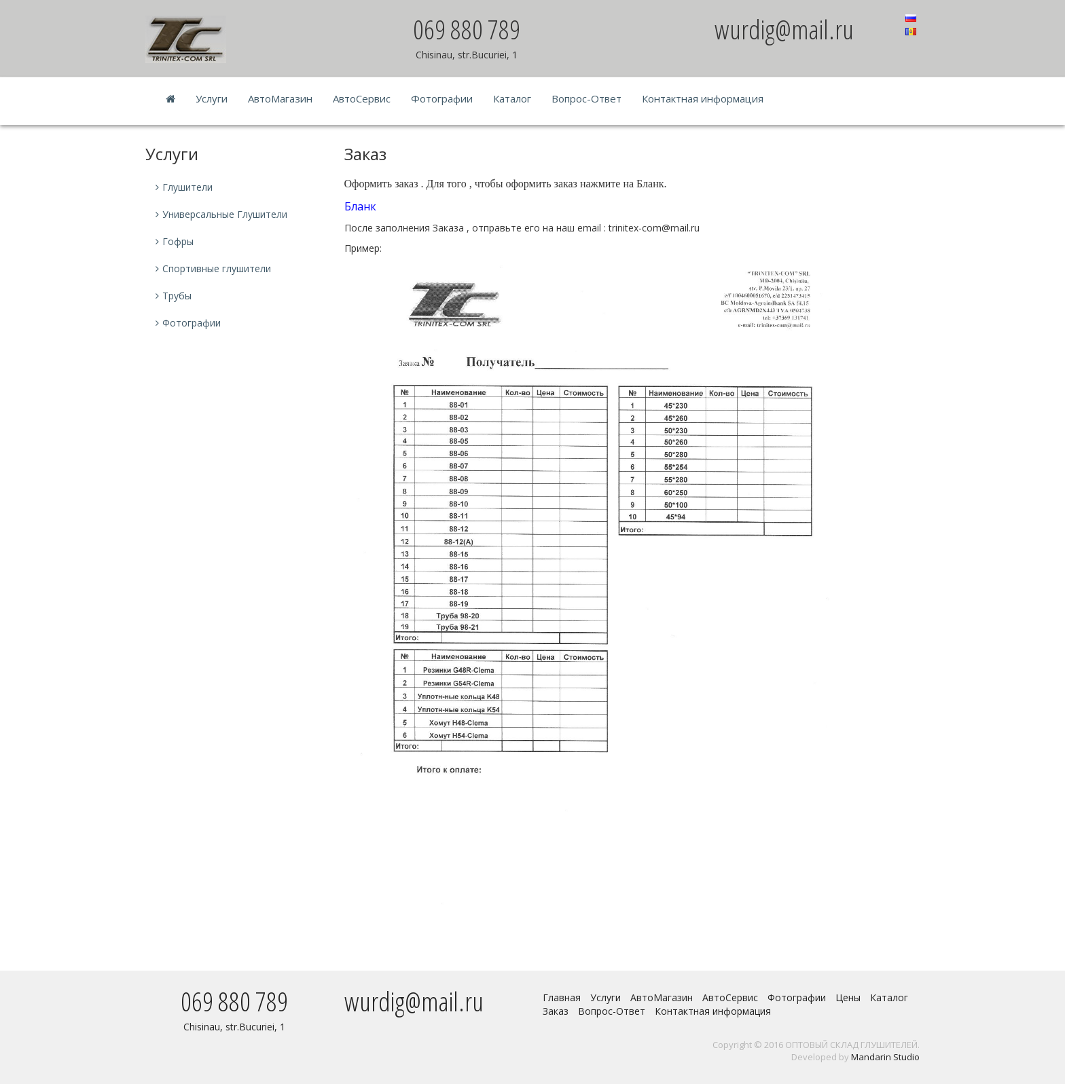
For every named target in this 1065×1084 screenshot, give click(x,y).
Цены (848, 997)
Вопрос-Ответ (586, 98)
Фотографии (442, 98)
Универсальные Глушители (224, 214)
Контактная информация (702, 98)
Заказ (555, 1011)
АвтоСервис (362, 98)
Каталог (512, 98)
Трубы (177, 295)
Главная (562, 997)
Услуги (212, 98)
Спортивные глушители (216, 268)
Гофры (178, 241)
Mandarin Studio (885, 1057)
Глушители (187, 187)
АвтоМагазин (280, 98)
